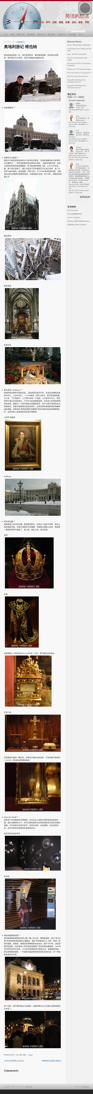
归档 (12, 34)
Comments (20, 42)
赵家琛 (78, 104)
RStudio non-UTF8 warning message (79, 69)
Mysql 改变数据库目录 (74, 214)
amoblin (78, 147)
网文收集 (31, 34)
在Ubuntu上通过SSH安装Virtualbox (78, 221)
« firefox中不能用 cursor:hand (14, 1061)
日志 (6, 34)
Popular (81, 97)
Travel (30, 1055)
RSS (88, 32)
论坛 (80, 34)
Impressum (28, 1087)
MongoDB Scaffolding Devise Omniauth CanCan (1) (76, 87)
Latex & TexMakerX (73, 218)
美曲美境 (61, 34)
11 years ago (78, 160)
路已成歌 (51, 34)
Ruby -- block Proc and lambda (77, 54)
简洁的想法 (77, 16)
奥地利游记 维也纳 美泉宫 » (52, 1061)
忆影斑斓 (72, 34)
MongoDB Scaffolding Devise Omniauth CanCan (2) (76, 81)
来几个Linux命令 (72, 210)
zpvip (77, 116)
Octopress (86, 1087)
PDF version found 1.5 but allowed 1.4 (79, 73)
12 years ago (78, 193)
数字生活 (41, 34)
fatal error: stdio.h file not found (77, 76)
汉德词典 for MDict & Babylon (77, 225)
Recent (75, 97)
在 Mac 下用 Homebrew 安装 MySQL (78, 45)
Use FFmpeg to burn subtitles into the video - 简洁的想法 (78, 123)
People (70, 97)
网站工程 (20, 34)
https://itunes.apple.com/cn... (78, 155)
